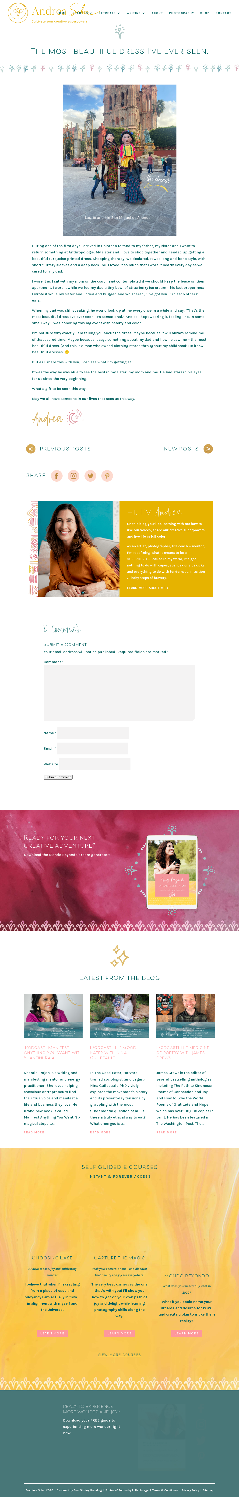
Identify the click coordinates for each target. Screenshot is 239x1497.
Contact (224, 13)
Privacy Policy (190, 1490)
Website (51, 764)
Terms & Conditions (165, 1490)
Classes (80, 13)
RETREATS (107, 13)
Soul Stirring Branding (88, 1490)
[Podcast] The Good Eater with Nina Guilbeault (113, 1052)
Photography (181, 13)
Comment (54, 662)
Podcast (32, 1065)
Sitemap (208, 1490)
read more (34, 1132)
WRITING (134, 13)
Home (62, 13)
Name (50, 733)
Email (50, 748)
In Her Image (140, 1490)
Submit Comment (58, 777)
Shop (205, 13)
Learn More (52, 1333)
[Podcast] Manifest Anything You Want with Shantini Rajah (53, 1052)
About (157, 13)
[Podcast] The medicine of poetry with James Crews (182, 1052)
